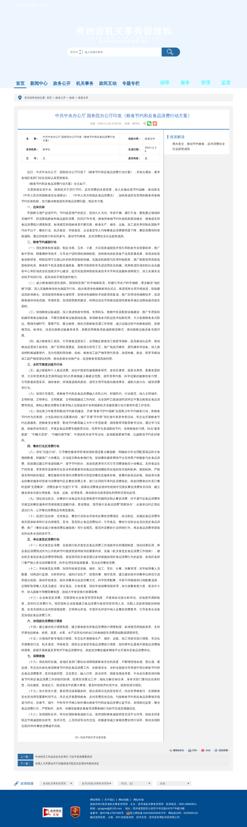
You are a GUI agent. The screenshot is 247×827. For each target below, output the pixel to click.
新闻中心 (39, 83)
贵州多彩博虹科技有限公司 (164, 817)
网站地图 (124, 799)
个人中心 (46, 5)
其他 (162, 783)
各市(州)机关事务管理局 (95, 783)
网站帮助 (95, 799)
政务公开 (62, 83)
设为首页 (32, 5)
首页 (20, 83)
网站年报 (138, 799)
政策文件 (83, 97)
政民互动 (108, 83)
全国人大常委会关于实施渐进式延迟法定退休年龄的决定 (67, 763)
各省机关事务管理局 (54, 783)
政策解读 (177, 137)
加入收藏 (19, 5)
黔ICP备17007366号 (112, 813)
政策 (71, 97)
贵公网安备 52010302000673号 (148, 813)
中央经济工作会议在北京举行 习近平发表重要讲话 (63, 756)
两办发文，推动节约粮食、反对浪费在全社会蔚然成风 (198, 146)
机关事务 (85, 83)
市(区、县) (127, 783)
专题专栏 (131, 83)
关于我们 (109, 799)
